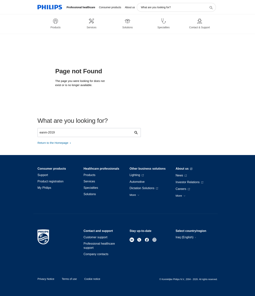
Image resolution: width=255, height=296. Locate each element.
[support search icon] (211, 7)
